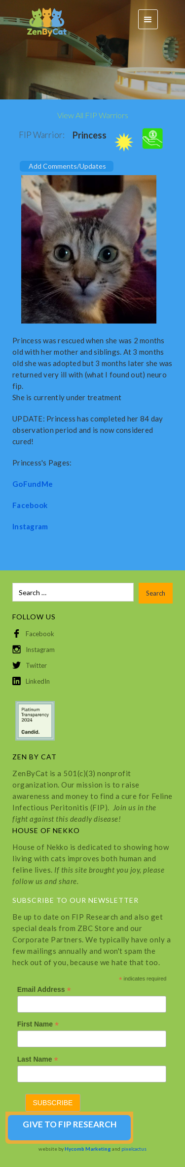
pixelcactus (134, 1149)
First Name (38, 1024)
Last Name (37, 1059)
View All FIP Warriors (92, 115)
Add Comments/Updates (67, 166)
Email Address (44, 989)
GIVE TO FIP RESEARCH (69, 1124)
